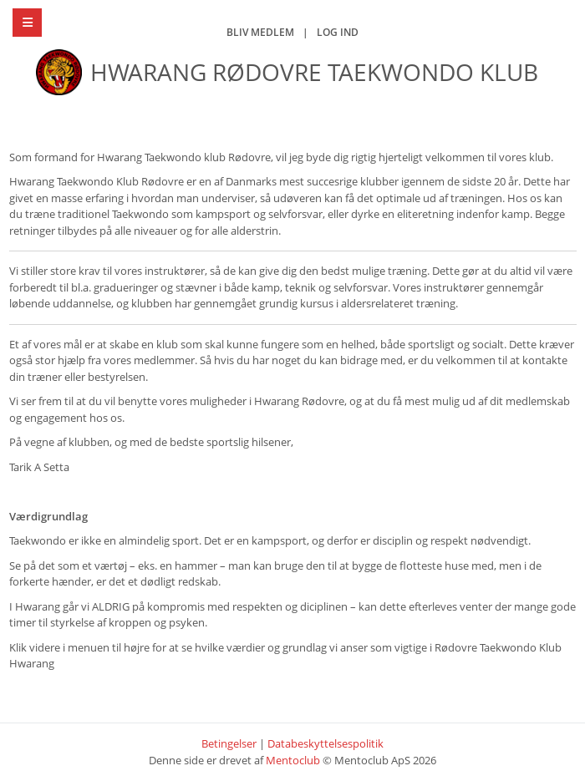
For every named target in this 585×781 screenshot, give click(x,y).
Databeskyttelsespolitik (325, 743)
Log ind (338, 32)
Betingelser (229, 743)
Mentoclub (293, 760)
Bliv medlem (260, 32)
